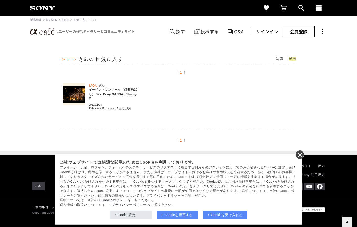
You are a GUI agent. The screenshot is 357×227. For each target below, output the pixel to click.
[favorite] (266, 8)
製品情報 (36, 19)
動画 (292, 59)
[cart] (284, 8)
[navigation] (318, 8)
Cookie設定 (127, 215)
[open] (301, 8)
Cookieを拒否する (178, 215)
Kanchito (68, 59)
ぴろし (93, 85)
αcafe (65, 19)
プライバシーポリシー (129, 204)
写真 (280, 59)
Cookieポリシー (114, 200)
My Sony (52, 19)
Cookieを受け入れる (227, 215)
